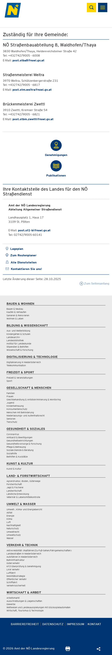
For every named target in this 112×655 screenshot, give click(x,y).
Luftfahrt (11, 572)
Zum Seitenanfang (94, 283)
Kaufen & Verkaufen (16, 312)
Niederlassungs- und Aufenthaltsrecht (26, 415)
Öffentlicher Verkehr (17, 579)
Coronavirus (13, 434)
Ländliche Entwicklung (18, 494)
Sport (9, 380)
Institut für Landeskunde (19, 343)
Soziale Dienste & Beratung (20, 450)
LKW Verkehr (13, 569)
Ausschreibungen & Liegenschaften (24, 601)
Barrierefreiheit (25, 624)
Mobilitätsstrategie (16, 576)
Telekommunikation (16, 365)
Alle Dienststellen (24, 262)
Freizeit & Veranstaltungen (20, 377)
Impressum (75, 624)
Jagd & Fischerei (15, 487)
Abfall (9, 512)
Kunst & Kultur (14, 468)
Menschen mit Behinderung (20, 412)
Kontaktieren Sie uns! (26, 269)
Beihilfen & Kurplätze (17, 456)
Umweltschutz (14, 535)
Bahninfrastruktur (16, 560)
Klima (9, 519)
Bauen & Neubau (15, 308)
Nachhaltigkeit (14, 525)
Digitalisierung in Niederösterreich (24, 362)
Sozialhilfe (12, 453)
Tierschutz (12, 421)
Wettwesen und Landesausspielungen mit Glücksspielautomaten (38, 607)
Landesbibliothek (15, 340)
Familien (11, 393)
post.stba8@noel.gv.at (28, 60)
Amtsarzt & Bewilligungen (19, 437)
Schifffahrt (12, 582)
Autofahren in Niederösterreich (22, 556)
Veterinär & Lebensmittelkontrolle (23, 497)
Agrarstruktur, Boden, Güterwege (23, 481)
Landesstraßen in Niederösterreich (24, 553)
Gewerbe (11, 604)
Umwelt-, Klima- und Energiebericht (24, 509)
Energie (10, 515)
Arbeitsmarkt (13, 597)
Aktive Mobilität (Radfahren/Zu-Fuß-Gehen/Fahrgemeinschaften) (39, 550)
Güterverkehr (13, 563)
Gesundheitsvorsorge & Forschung (24, 443)
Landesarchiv (13, 337)
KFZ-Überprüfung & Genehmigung (24, 566)
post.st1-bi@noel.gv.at (34, 230)
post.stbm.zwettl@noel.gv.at (32, 119)
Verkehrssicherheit (16, 585)
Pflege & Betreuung (16, 446)
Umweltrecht (13, 531)
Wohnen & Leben (15, 318)
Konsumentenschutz (17, 409)
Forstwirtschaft (14, 484)
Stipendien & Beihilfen (18, 346)
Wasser (10, 538)
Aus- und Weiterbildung (18, 330)
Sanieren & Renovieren (18, 315)
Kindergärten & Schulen (18, 334)
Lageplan (16, 249)
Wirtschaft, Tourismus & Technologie (25, 610)
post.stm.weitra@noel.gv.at (32, 89)
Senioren (11, 418)
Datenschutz (53, 624)
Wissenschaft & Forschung (20, 349)
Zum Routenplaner (23, 255)
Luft (9, 522)
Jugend (10, 402)
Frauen (10, 396)
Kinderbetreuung (15, 405)
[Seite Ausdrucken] (67, 650)
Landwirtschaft (14, 490)
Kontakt (94, 624)
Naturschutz (13, 528)
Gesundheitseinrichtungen (20, 440)
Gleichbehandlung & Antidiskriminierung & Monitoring (34, 399)
